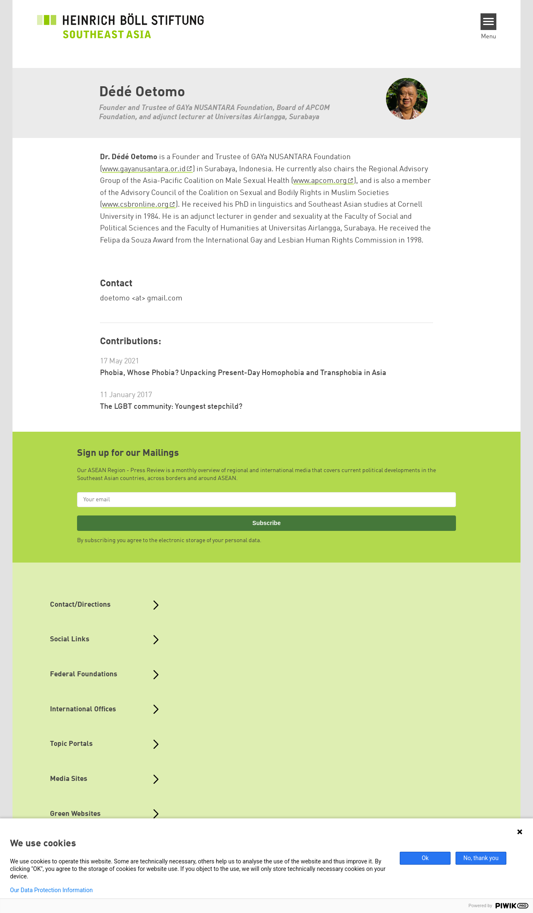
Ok (425, 858)
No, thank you (481, 858)
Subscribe (266, 523)
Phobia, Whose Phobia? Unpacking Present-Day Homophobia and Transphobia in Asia (243, 373)
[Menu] (489, 21)
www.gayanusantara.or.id (144, 169)
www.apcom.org (320, 181)
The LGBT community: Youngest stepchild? (171, 406)
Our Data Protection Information (51, 890)
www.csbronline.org (135, 204)
